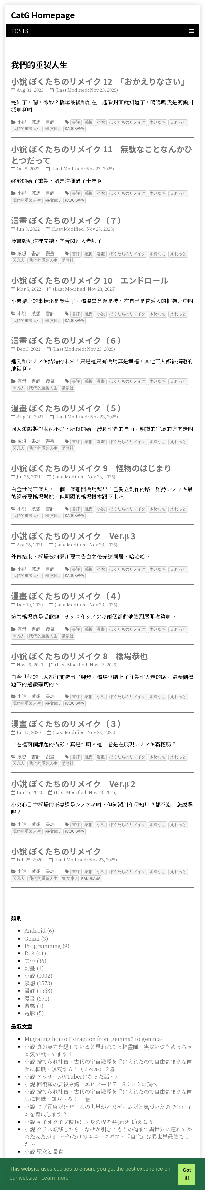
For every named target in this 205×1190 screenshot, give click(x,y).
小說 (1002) (38, 967)
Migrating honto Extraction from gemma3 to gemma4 (94, 1030)
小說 (21, 122)
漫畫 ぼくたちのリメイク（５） (68, 404)
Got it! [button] (187, 1174)
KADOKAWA (74, 128)
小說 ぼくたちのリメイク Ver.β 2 (73, 776)
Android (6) (39, 922)
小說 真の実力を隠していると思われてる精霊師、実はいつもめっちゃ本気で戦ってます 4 (108, 1041)
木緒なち (158, 122)
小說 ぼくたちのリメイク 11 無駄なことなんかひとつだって (101, 153)
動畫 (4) (34, 959)
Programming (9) (47, 937)
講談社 (68, 258)
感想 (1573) (38, 974)
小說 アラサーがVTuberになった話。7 (71, 1068)
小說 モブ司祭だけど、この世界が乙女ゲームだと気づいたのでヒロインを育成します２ (108, 1101)
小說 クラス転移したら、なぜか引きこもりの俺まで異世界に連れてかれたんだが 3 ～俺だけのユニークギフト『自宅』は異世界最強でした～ (108, 1128)
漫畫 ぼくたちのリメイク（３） (68, 717)
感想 (35, 122)
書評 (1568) (38, 982)
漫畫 (50, 252)
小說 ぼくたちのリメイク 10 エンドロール (89, 278)
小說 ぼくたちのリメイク (56, 843)
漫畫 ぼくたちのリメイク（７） (68, 219)
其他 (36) (35, 952)
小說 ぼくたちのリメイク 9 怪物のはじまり (91, 464)
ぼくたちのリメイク (127, 122)
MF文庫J (53, 128)
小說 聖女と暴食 (43, 1143)
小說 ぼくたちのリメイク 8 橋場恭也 (79, 650)
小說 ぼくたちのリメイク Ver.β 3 (73, 531)
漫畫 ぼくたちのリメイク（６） (68, 337)
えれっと (178, 122)
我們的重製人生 (27, 128)
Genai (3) (36, 929)
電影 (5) (34, 1004)
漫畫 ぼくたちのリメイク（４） (68, 590)
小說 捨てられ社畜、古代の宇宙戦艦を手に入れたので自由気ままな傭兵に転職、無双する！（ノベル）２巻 (108, 1056)
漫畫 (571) (37, 990)
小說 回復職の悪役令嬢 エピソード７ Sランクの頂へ (90, 1075)
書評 (50, 122)
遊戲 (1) (34, 997)
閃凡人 (19, 258)
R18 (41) (35, 944)
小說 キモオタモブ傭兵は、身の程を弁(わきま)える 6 (88, 1113)
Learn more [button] (55, 1178)
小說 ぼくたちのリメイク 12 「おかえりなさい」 (100, 81)
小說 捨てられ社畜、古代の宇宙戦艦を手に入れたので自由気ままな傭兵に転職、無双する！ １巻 (108, 1086)
